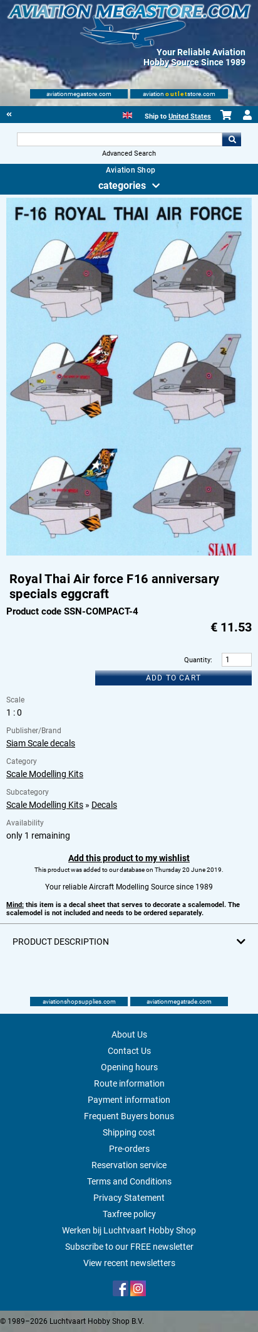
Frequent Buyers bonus (129, 1116)
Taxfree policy (129, 1214)
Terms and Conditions (129, 1181)
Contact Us (129, 1051)
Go (231, 139)
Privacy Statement (129, 1198)
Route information (129, 1083)
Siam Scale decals (40, 743)
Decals (104, 805)
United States (189, 116)
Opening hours (129, 1067)
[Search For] (120, 139)
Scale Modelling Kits (44, 774)
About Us (129, 1034)
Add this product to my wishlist (129, 858)
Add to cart (173, 678)
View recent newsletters (129, 1263)
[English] (127, 114)
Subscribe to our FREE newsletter (129, 1247)
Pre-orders (129, 1149)
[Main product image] (128, 553)
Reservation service (129, 1165)
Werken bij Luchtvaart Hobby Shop (129, 1230)
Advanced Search (129, 153)
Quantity (197, 660)
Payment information (129, 1100)
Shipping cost (129, 1132)
